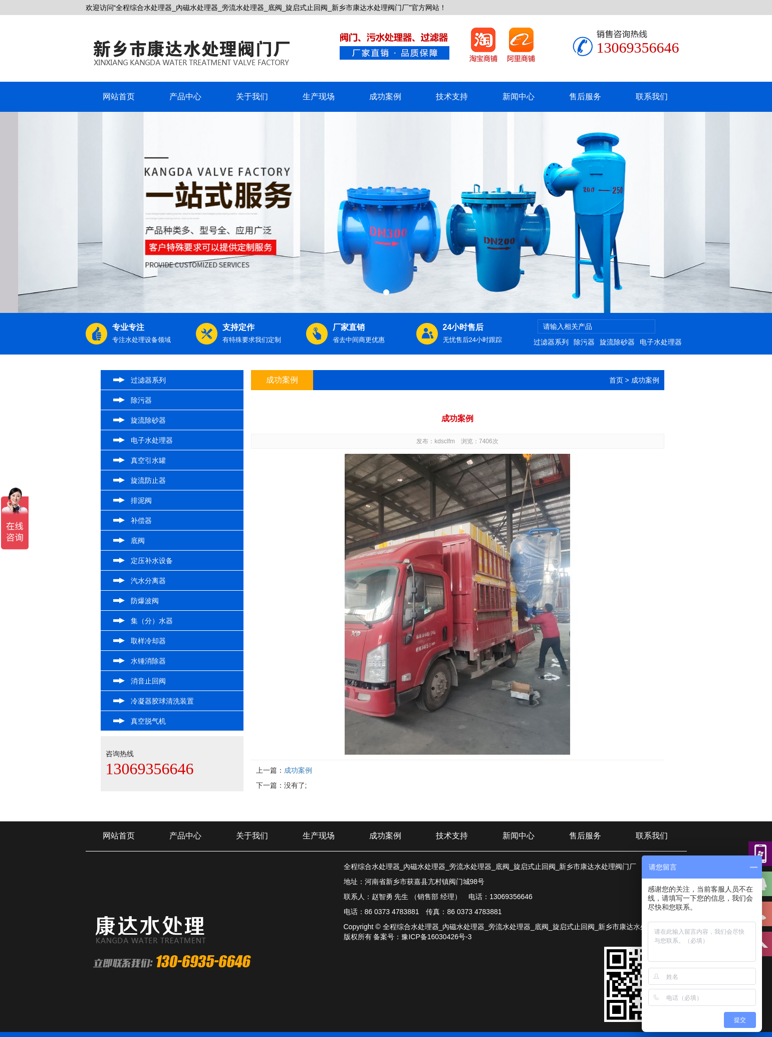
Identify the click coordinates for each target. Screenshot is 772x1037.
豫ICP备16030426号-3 (436, 937)
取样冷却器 (148, 641)
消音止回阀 (148, 681)
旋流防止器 (148, 480)
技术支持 (452, 96)
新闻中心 (518, 96)
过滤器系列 (551, 342)
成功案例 (385, 96)
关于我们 (252, 96)
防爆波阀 (145, 601)
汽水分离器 (148, 581)
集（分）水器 (152, 621)
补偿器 (141, 520)
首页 (616, 380)
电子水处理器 (661, 342)
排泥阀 (141, 500)
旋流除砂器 (617, 342)
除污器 (584, 342)
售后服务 (585, 96)
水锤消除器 (148, 661)
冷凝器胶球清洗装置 (162, 701)
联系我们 (652, 96)
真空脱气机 (148, 721)
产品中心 (185, 96)
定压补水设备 (152, 561)
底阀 (138, 541)
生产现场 (319, 96)
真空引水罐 (148, 460)
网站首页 (119, 96)
